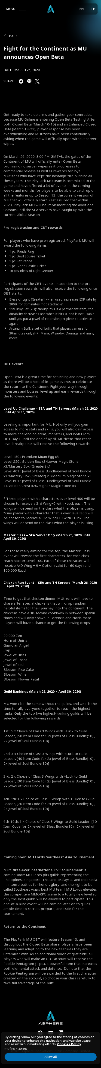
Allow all (50, 1056)
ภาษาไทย (9, 1049)
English (22, 1049)
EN (81, 9)
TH (93, 9)
